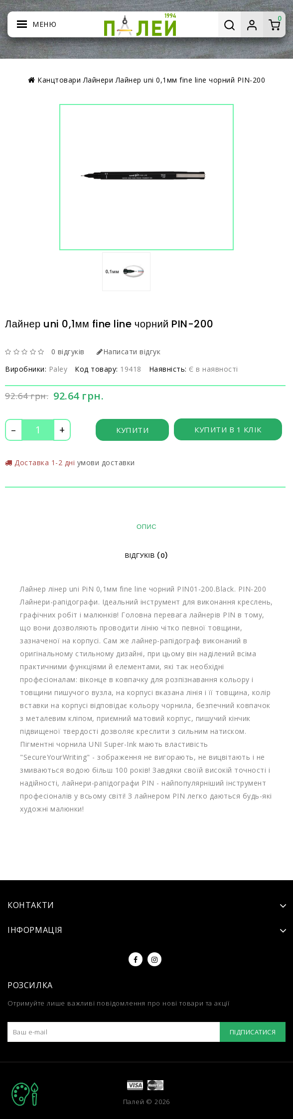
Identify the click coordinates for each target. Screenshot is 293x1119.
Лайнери (98, 80)
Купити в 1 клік (228, 429)
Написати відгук (128, 351)
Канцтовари (59, 80)
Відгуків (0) (146, 555)
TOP (25, 1094)
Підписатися (253, 1031)
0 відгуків (68, 351)
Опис (146, 526)
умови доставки (106, 462)
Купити (132, 430)
